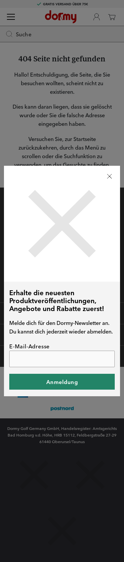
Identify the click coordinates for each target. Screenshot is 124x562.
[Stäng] (109, 176)
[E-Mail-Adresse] (62, 359)
